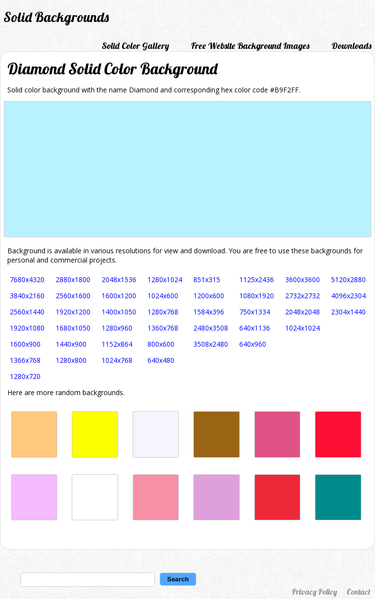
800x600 (160, 344)
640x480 (160, 360)
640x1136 (254, 328)
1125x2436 (256, 279)
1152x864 (117, 344)
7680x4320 (27, 279)
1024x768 (117, 360)
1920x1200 (73, 311)
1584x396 (208, 311)
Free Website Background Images (250, 45)
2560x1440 (27, 311)
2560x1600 (73, 295)
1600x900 (25, 344)
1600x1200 (119, 295)
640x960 (252, 344)
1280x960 (117, 328)
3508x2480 (210, 344)
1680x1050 (73, 328)
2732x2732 (302, 295)
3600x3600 (302, 279)
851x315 (206, 279)
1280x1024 (164, 279)
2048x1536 (119, 279)
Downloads (352, 45)
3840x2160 (27, 295)
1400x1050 (119, 311)
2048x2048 (302, 311)
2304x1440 (348, 311)
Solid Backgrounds (56, 16)
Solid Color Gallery (135, 45)
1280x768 (162, 311)
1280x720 (25, 376)
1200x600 (208, 295)
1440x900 (71, 344)
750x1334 (254, 311)
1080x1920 (256, 295)
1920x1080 (27, 328)
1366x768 (25, 360)
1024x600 (162, 295)
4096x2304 (348, 295)
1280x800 (71, 360)
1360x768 (162, 328)
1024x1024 (302, 328)
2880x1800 (73, 279)
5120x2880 (348, 279)
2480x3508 (210, 328)
